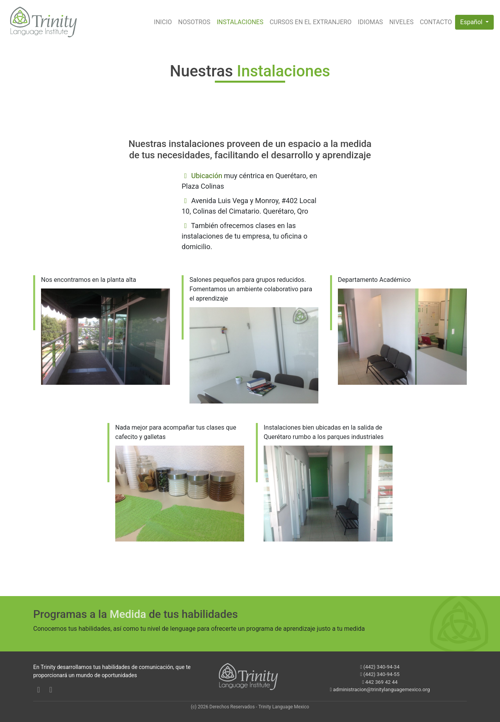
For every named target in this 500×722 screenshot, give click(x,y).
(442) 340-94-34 (379, 667)
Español (472, 22)
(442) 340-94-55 (379, 674)
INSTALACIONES (240, 22)
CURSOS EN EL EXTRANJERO (311, 22)
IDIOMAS (370, 22)
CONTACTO (436, 22)
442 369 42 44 (380, 682)
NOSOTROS (194, 22)
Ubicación (206, 176)
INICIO (163, 22)
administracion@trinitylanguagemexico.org (380, 689)
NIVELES (401, 22)
